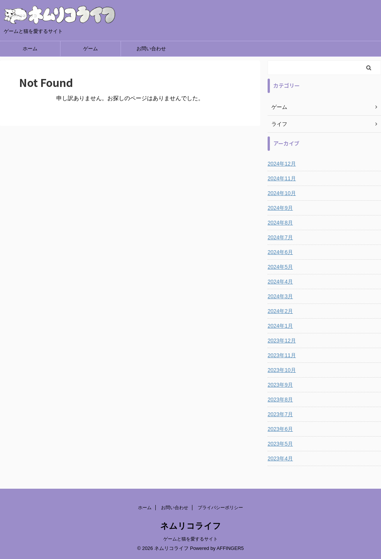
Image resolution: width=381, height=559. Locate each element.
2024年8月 (280, 223)
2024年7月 (280, 237)
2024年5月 (280, 267)
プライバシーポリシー (220, 507)
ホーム (30, 48)
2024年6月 (280, 252)
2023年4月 (280, 458)
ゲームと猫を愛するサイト (190, 539)
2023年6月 (280, 429)
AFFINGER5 (230, 548)
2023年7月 (280, 414)
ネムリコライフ (190, 526)
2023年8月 (280, 399)
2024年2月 (280, 311)
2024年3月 (280, 296)
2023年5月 (280, 444)
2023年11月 (282, 355)
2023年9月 (280, 385)
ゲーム (90, 48)
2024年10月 (282, 193)
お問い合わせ (151, 48)
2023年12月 (282, 341)
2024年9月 (280, 208)
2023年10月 (282, 370)
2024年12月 (282, 164)
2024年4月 (280, 282)
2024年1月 (280, 326)
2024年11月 (282, 178)
